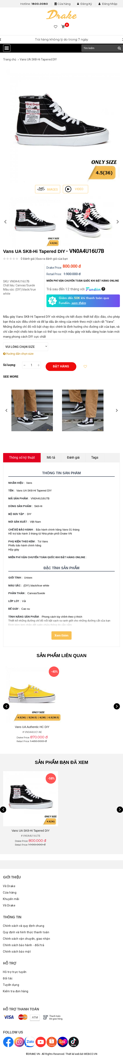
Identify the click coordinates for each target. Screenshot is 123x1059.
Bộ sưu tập (17, 514)
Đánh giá (73, 457)
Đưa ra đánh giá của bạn (52, 258)
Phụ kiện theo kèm (22, 541)
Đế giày (14, 608)
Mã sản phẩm (19, 498)
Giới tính (15, 577)
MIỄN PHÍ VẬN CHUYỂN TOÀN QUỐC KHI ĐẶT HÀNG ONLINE (47, 557)
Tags (94, 457)
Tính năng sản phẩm (24, 616)
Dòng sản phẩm (21, 506)
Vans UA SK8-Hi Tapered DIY (38, 59)
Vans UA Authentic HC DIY (32, 727)
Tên (12, 490)
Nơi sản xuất (18, 521)
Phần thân (17, 593)
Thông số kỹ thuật (22, 457)
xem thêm (78, 303)
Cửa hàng (64, 3)
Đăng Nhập (108, 3)
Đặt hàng (61, 366)
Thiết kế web (72, 1054)
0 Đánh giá (27, 258)
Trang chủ (9, 59)
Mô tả (51, 457)
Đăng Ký (84, 3)
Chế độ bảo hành (21, 529)
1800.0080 (39, 3)
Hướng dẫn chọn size (18, 353)
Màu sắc (15, 585)
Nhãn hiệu (17, 482)
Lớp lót (14, 601)
